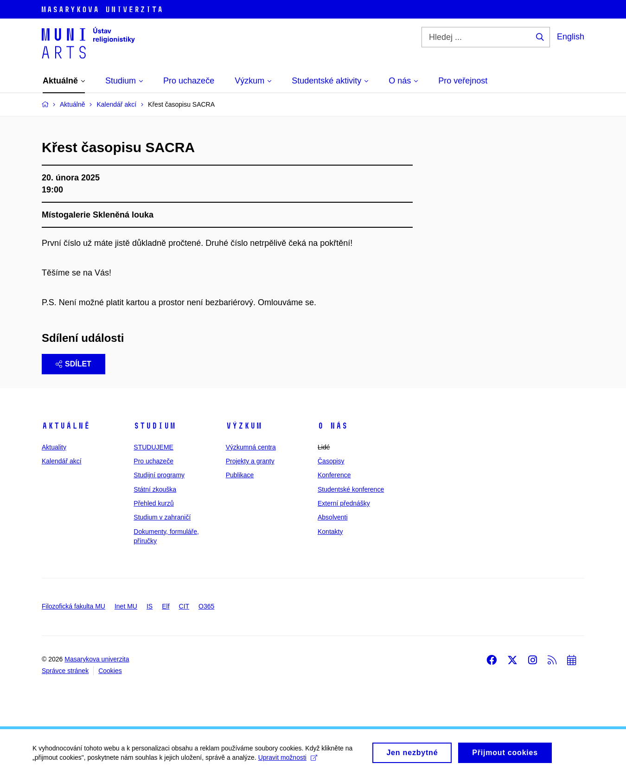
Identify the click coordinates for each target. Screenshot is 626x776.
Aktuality (54, 447)
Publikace (240, 475)
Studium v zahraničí (162, 517)
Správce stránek (65, 670)
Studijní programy (159, 475)
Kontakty (330, 531)
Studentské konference (351, 489)
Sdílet (73, 364)
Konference (334, 475)
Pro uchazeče (153, 461)
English (570, 36)
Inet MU (126, 606)
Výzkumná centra (251, 447)
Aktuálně (66, 426)
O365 (206, 606)
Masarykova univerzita (96, 659)
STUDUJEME (153, 447)
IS (150, 606)
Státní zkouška (155, 489)
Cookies (110, 670)
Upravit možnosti (287, 760)
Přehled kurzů (153, 503)
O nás (333, 426)
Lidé (324, 447)
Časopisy (331, 461)
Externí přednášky (344, 503)
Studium (155, 426)
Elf (165, 606)
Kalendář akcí (62, 461)
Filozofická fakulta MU (73, 606)
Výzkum (244, 426)
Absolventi (333, 517)
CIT (184, 606)
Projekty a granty (250, 461)
